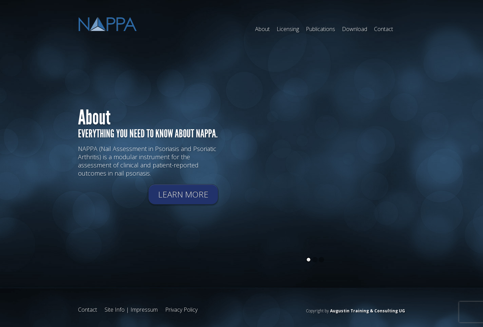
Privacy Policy (181, 309)
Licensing (288, 29)
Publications (320, 29)
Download (354, 29)
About (262, 29)
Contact (383, 29)
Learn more (183, 194)
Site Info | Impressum (131, 309)
